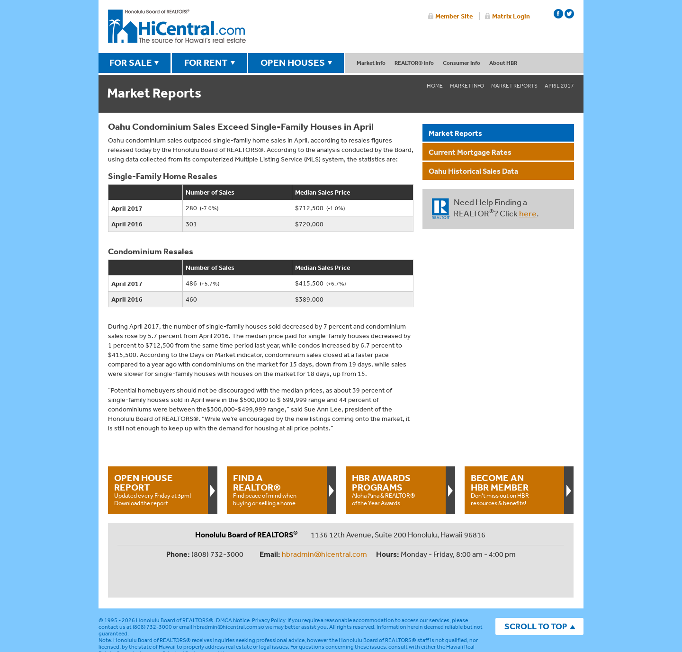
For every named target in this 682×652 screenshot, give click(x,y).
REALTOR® (440, 208)
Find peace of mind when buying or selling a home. (276, 489)
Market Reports (514, 85)
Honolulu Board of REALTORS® (175, 589)
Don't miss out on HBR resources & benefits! (514, 489)
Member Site (454, 16)
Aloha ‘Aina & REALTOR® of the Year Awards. (395, 489)
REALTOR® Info (414, 62)
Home (435, 85)
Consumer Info (461, 62)
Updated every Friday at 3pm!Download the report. (157, 489)
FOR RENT (206, 62)
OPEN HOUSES (292, 62)
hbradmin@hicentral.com (324, 554)
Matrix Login (511, 16)
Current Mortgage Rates (470, 152)
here (528, 213)
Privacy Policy (268, 589)
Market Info (371, 62)
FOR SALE (130, 62)
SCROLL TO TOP (535, 594)
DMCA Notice (233, 589)
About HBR (503, 62)
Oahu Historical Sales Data (473, 171)
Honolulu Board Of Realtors (177, 26)
